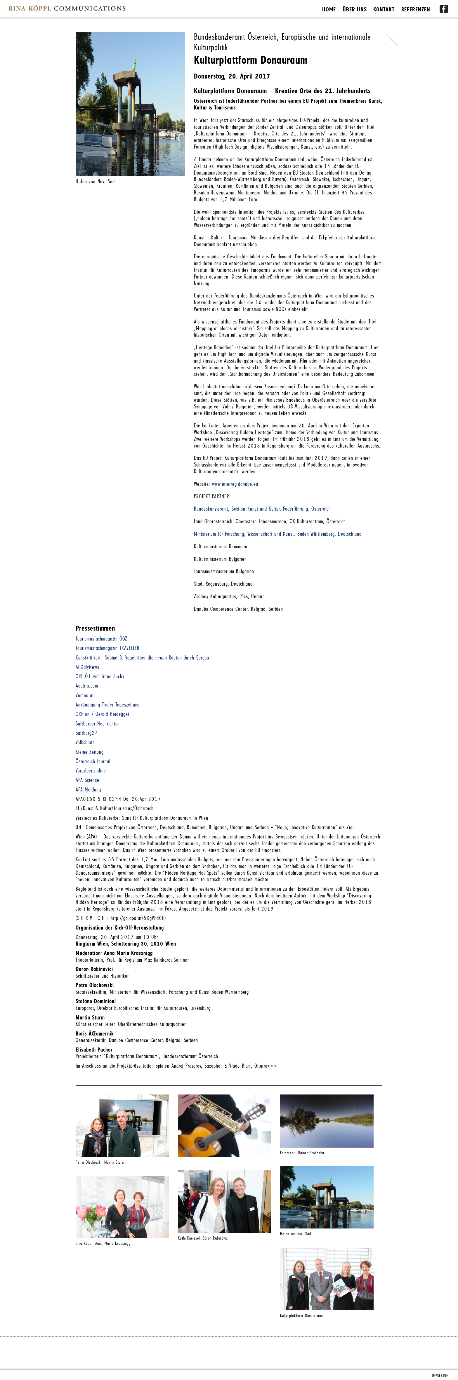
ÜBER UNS (355, 10)
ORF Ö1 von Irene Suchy (100, 676)
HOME (329, 10)
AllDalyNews (87, 667)
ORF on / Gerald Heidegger (102, 714)
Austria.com (87, 686)
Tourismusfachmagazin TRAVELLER (108, 648)
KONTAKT (384, 10)
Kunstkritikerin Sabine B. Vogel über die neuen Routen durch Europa (142, 658)
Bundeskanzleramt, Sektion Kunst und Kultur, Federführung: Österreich (262, 509)
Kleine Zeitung (90, 752)
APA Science (87, 780)
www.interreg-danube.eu (235, 484)
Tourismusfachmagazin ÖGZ (101, 639)
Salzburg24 (87, 733)
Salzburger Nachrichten (98, 724)
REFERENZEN (416, 10)
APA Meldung (88, 790)
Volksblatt (85, 742)
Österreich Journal (93, 761)
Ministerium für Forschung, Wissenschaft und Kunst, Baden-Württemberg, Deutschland (278, 534)
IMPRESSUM (440, 1376)
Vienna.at (85, 695)
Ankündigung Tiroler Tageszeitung (108, 705)
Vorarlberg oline (91, 771)
